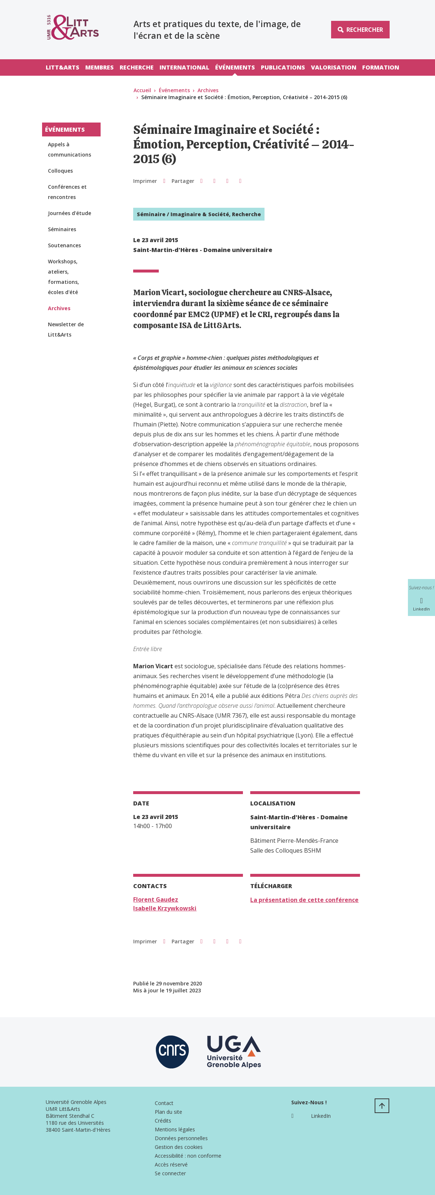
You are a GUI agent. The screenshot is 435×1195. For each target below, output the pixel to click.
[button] (201, 181)
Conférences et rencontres (67, 191)
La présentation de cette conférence (304, 900)
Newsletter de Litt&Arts (66, 329)
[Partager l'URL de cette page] (240, 180)
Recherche (137, 67)
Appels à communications (69, 149)
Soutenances (64, 245)
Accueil (142, 90)
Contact (164, 1103)
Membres (99, 67)
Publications (283, 67)
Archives (208, 90)
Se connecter (170, 1173)
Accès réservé (171, 1164)
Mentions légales (175, 1129)
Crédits (163, 1120)
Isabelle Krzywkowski (164, 908)
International (184, 67)
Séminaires (62, 229)
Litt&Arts (62, 67)
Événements (235, 67)
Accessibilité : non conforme (188, 1155)
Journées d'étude (69, 213)
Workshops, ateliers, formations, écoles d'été (63, 277)
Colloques (60, 170)
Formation (380, 67)
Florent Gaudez (155, 899)
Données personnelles (181, 1138)
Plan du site (168, 1111)
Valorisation (333, 67)
